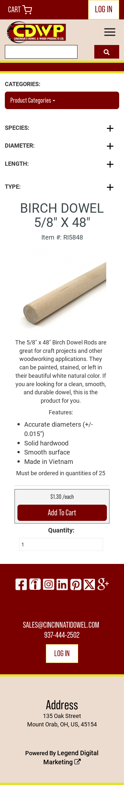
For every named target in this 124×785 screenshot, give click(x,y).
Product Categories (32, 100)
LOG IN (103, 9)
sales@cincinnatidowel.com (61, 625)
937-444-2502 (61, 635)
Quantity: (61, 530)
